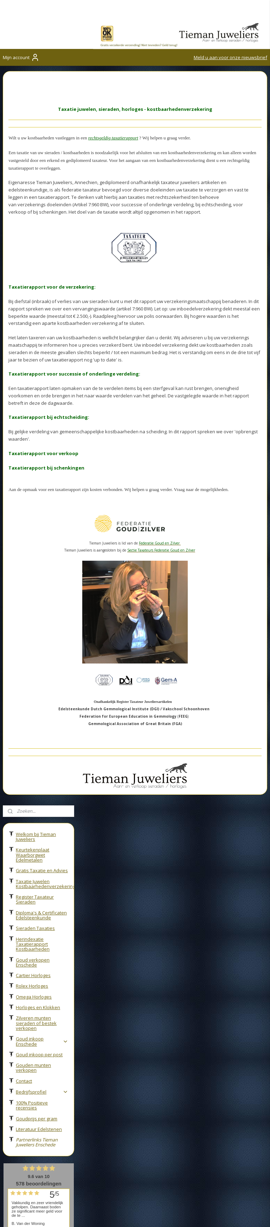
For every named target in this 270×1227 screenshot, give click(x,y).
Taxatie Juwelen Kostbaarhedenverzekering (45, 149)
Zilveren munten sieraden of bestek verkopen (36, 289)
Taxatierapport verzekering (123, 982)
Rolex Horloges (32, 251)
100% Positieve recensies (32, 371)
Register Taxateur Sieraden (35, 165)
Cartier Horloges (33, 241)
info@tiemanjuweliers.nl (35, 1121)
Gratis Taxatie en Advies (42, 136)
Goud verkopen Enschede (33, 228)
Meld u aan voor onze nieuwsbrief (230, 57)
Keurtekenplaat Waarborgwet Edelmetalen (32, 120)
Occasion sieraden (114, 997)
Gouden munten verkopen (33, 333)
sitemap (214, 1214)
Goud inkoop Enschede (42, 307)
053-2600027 (27, 1105)
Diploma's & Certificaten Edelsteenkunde (41, 181)
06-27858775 (32, 1113)
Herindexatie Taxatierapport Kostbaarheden (33, 210)
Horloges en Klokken (38, 273)
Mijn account (21, 57)
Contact (24, 347)
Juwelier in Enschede (116, 974)
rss (229, 1214)
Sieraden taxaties (112, 990)
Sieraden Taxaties (35, 194)
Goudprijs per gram (36, 384)
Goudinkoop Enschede (28, 968)
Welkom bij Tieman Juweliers (36, 102)
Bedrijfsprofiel (42, 357)
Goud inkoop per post (39, 320)
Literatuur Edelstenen (39, 395)
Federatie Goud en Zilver (31, 1012)
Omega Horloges (34, 262)
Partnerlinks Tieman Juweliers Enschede (37, 408)
